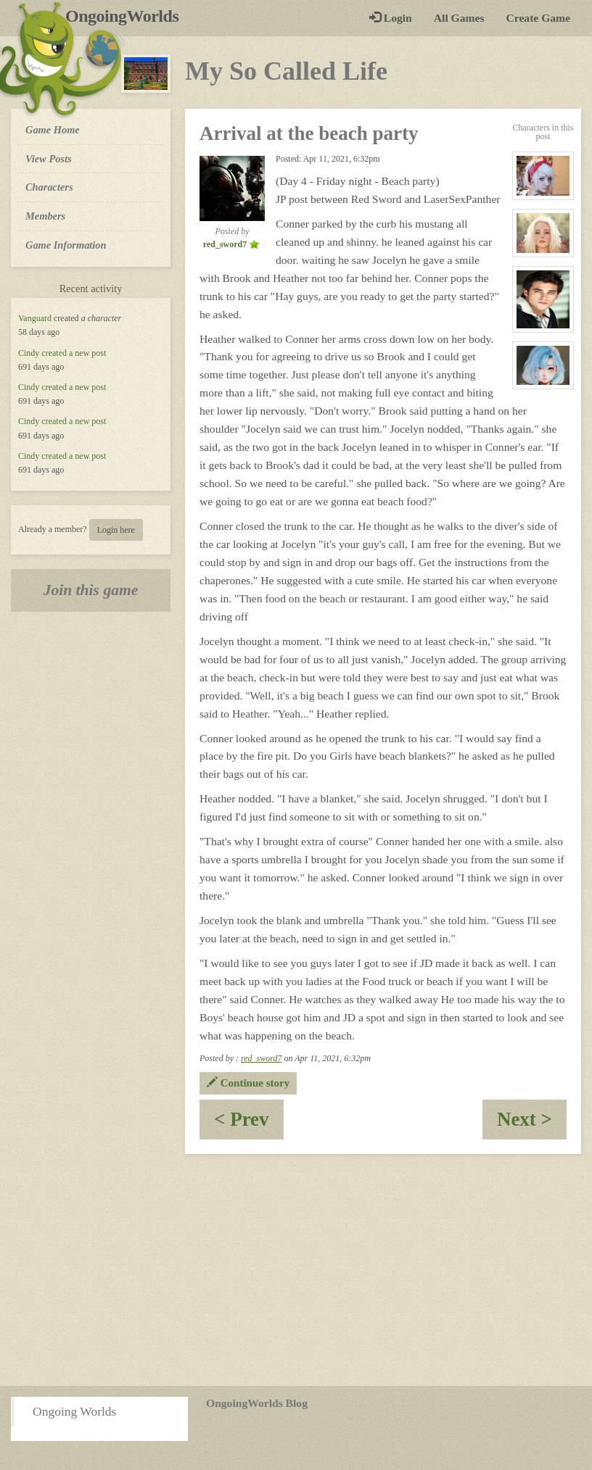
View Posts (48, 159)
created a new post (73, 353)
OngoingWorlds (127, 16)
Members (45, 216)
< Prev (249, 1124)
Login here (116, 530)
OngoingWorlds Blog (257, 1403)
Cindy (28, 353)
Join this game (91, 590)
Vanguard (35, 318)
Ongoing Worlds (74, 1411)
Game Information (66, 245)
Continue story (248, 1083)
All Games (459, 18)
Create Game (538, 18)
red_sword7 (261, 1058)
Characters (49, 186)
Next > (532, 1124)
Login (390, 18)
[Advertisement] (296, 1269)
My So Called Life (286, 71)
